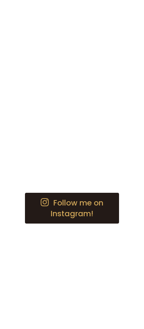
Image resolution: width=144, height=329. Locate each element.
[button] (72, 208)
